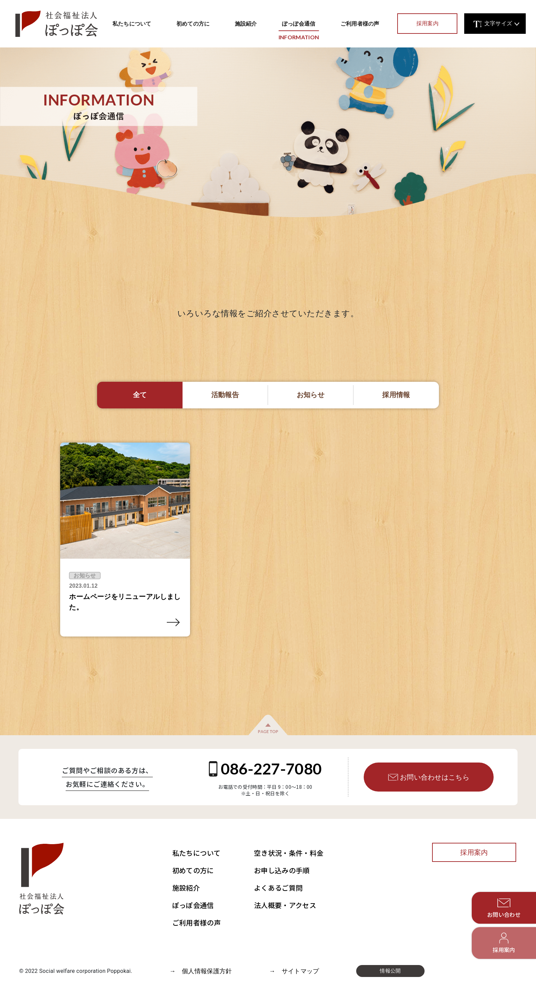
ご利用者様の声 (359, 23)
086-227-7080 (265, 768)
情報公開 (390, 971)
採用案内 (427, 23)
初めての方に (193, 23)
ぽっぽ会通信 (299, 27)
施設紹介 (246, 23)
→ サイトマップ (294, 971)
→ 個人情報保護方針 (200, 971)
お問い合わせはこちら (428, 777)
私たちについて (131, 23)
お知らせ (84, 575)
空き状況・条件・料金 (288, 853)
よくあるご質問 (278, 888)
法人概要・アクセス (285, 905)
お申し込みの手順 (282, 870)
